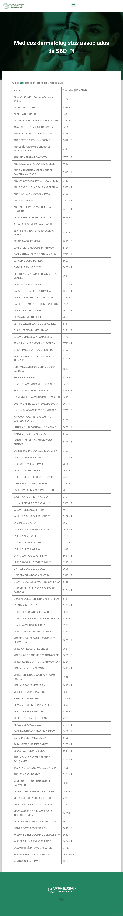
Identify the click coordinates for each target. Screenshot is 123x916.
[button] (73, 5)
